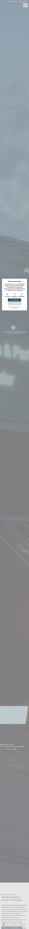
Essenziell (7, 296)
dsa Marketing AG (16, 306)
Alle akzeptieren (14, 300)
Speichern (14, 303)
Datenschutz (14, 308)
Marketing (21, 296)
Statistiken (14, 296)
